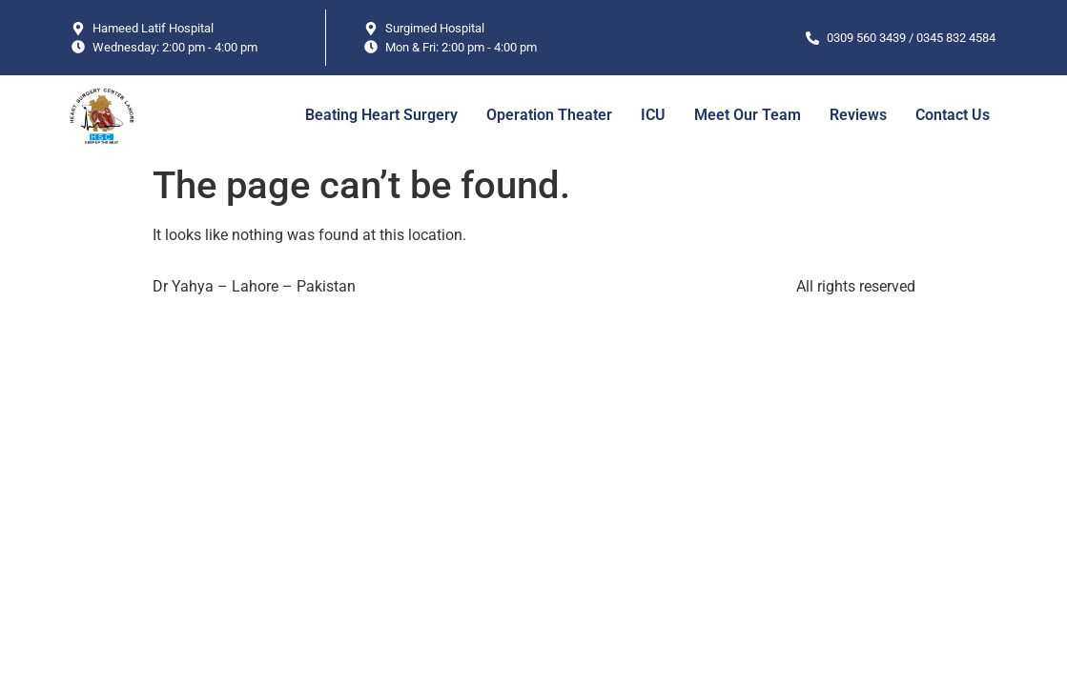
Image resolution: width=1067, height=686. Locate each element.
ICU (653, 115)
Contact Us (952, 115)
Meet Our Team (747, 115)
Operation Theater (549, 115)
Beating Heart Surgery (381, 115)
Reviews (858, 115)
